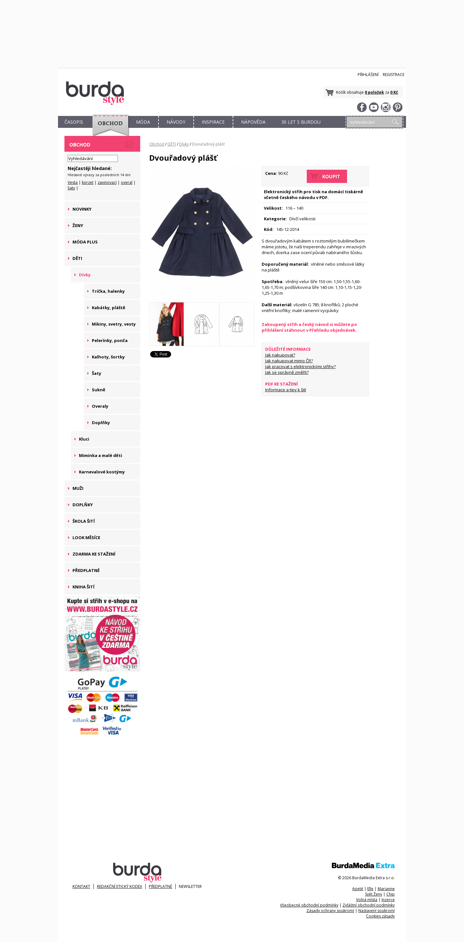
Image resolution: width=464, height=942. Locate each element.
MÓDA (143, 122)
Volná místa (366, 899)
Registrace (393, 74)
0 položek (374, 92)
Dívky (184, 144)
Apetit (357, 888)
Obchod (156, 144)
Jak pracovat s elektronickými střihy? (300, 366)
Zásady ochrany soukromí (330, 910)
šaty (71, 188)
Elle (370, 888)
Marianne (386, 888)
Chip (390, 894)
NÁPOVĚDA (253, 122)
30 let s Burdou (301, 122)
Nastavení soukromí (376, 910)
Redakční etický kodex (119, 886)
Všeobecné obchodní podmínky (309, 905)
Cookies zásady (380, 916)
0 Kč (394, 92)
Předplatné (160, 886)
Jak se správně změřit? (287, 372)
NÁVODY (176, 122)
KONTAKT (81, 886)
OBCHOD (108, 129)
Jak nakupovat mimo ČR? (289, 361)
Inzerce (388, 899)
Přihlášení (368, 74)
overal (126, 182)
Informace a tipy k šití (285, 390)
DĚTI (172, 144)
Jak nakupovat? (280, 355)
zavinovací (107, 182)
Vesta (73, 182)
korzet (87, 182)
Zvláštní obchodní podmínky (369, 905)
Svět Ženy (373, 894)
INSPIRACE (213, 122)
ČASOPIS (73, 122)
